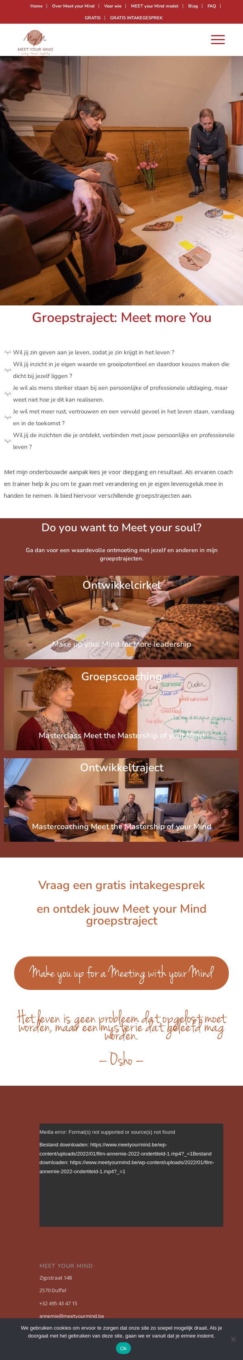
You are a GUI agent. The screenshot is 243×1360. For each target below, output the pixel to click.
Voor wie (113, 6)
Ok (123, 1348)
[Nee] (233, 1339)
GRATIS (93, 18)
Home (36, 6)
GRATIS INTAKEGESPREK (136, 18)
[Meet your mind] (100, 40)
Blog (193, 6)
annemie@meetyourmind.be (71, 1316)
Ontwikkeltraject (121, 773)
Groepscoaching (121, 682)
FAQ (211, 6)
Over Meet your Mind (73, 6)
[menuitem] (36, 6)
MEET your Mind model (155, 6)
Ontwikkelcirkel (121, 591)
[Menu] (214, 40)
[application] (131, 1175)
